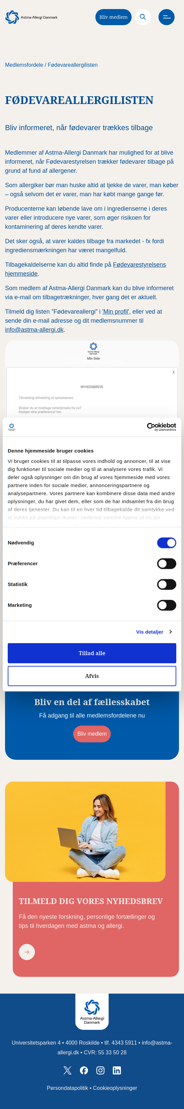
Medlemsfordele (24, 65)
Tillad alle (92, 653)
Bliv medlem (113, 17)
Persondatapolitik (67, 1088)
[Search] (143, 17)
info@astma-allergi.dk (34, 329)
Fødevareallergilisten (73, 65)
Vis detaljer (150, 632)
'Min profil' (115, 311)
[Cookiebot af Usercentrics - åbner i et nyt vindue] (147, 427)
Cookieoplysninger (115, 1088)
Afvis (92, 676)
